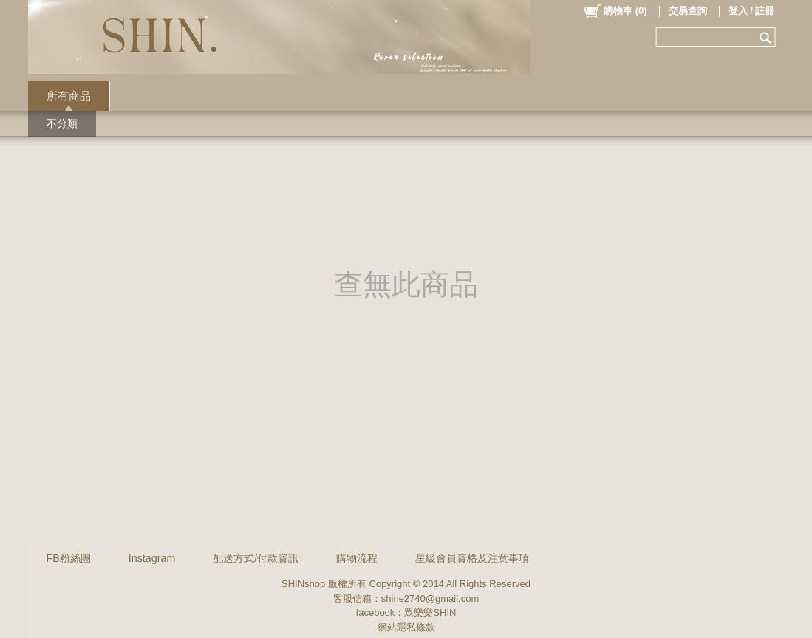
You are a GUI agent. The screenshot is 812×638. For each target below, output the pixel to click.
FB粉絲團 (69, 558)
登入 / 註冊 (752, 10)
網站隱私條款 (406, 627)
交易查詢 (688, 10)
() (614, 11)
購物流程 (357, 558)
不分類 (62, 123)
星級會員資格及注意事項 (472, 558)
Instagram (152, 558)
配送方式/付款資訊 (255, 558)
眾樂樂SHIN (430, 612)
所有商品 (69, 95)
